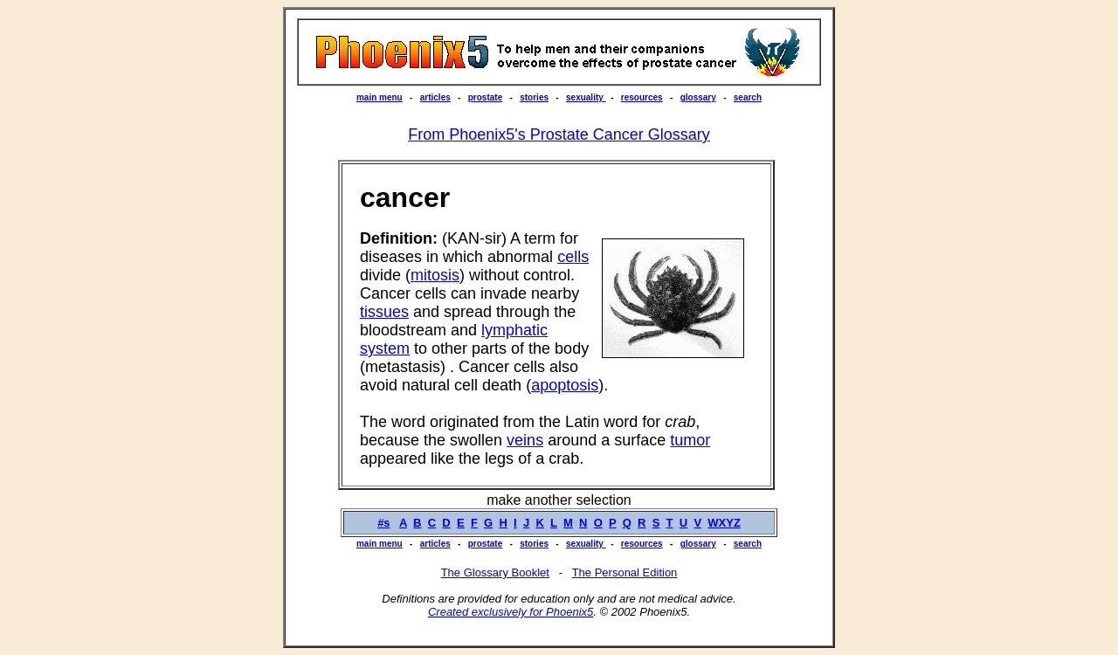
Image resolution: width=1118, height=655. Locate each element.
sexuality (586, 97)
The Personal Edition (625, 572)
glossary (698, 97)
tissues (384, 312)
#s (383, 522)
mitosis (435, 275)
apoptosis (564, 385)
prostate (485, 97)
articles (435, 97)
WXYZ (724, 522)
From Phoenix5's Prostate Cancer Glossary (559, 134)
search (748, 97)
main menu (379, 97)
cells (573, 256)
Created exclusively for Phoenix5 (510, 611)
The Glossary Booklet (495, 572)
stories (534, 97)
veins (525, 440)
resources (642, 97)
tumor (690, 440)
